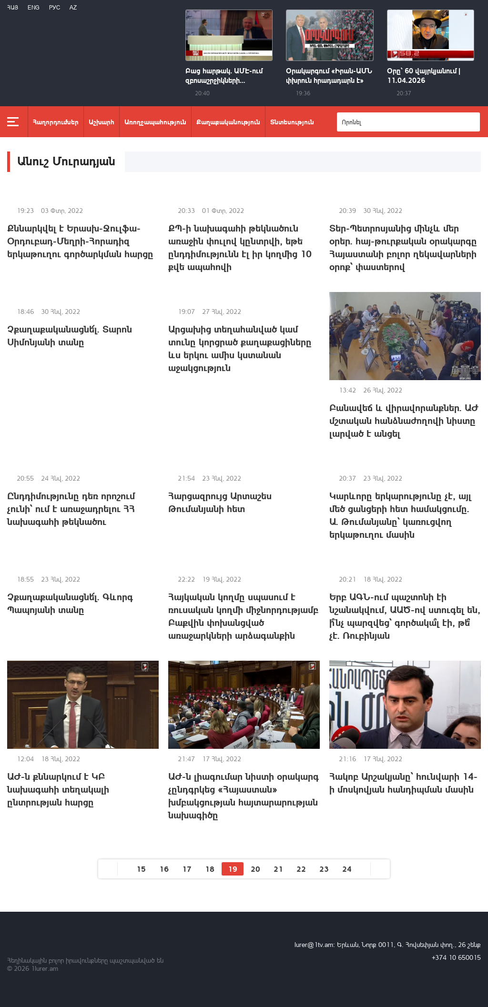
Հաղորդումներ (56, 121)
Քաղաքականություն (228, 121)
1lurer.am (44, 968)
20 (255, 869)
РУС (54, 7)
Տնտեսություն (292, 121)
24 (347, 869)
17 (187, 869)
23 (324, 869)
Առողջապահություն (155, 121)
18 (209, 869)
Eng (34, 7)
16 (164, 869)
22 (301, 869)
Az (73, 7)
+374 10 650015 (456, 957)
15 (141, 869)
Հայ (12, 7)
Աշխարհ (101, 121)
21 (278, 869)
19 (232, 869)
